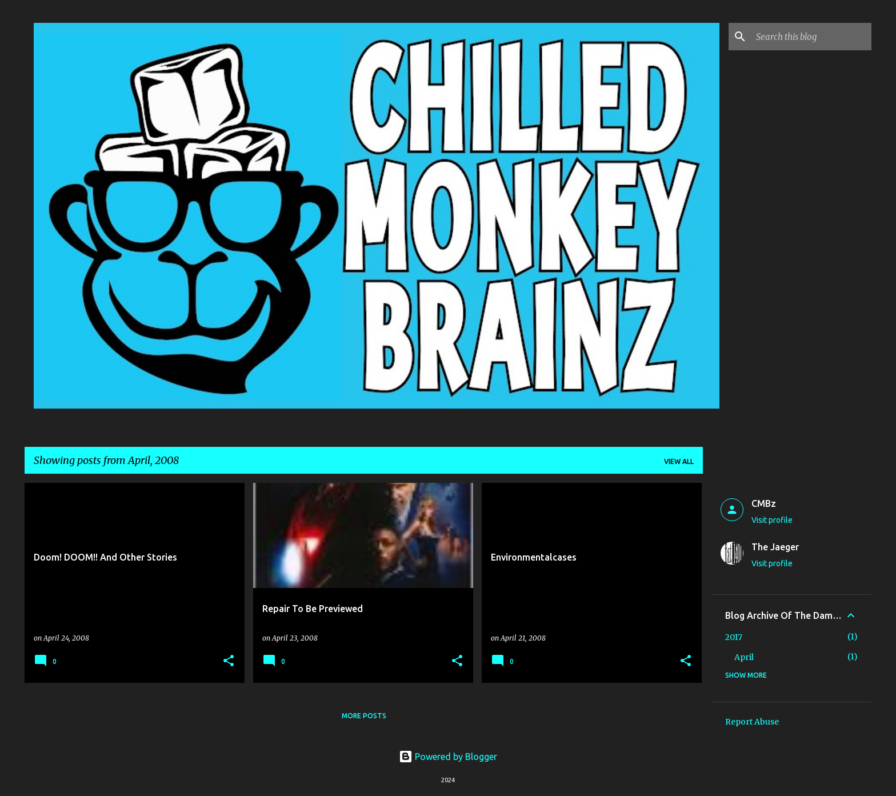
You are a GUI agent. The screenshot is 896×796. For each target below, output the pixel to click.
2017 (733, 637)
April (744, 657)
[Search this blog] (811, 36)
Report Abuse (752, 722)
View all (679, 461)
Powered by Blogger (448, 756)
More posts (364, 715)
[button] (228, 661)
